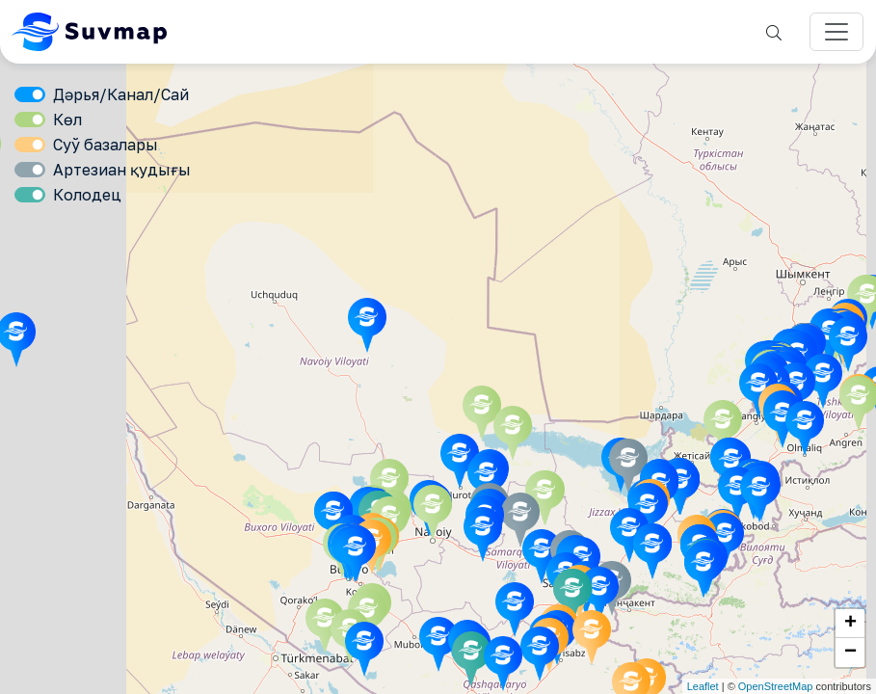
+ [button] (850, 623)
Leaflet (703, 686)
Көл (67, 119)
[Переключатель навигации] (836, 32)
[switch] (29, 94)
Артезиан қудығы (122, 169)
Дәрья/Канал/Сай (121, 94)
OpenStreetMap (775, 686)
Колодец (87, 194)
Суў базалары (105, 144)
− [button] (850, 652)
